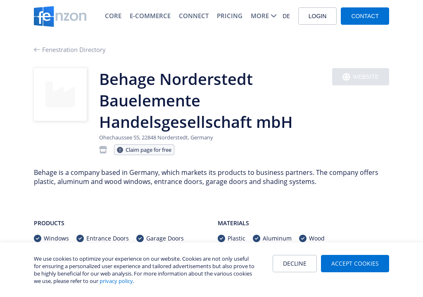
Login (318, 16)
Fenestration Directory (70, 49)
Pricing (229, 16)
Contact (365, 16)
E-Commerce (150, 16)
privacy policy (116, 281)
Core (113, 16)
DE (286, 16)
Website (360, 77)
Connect (194, 16)
